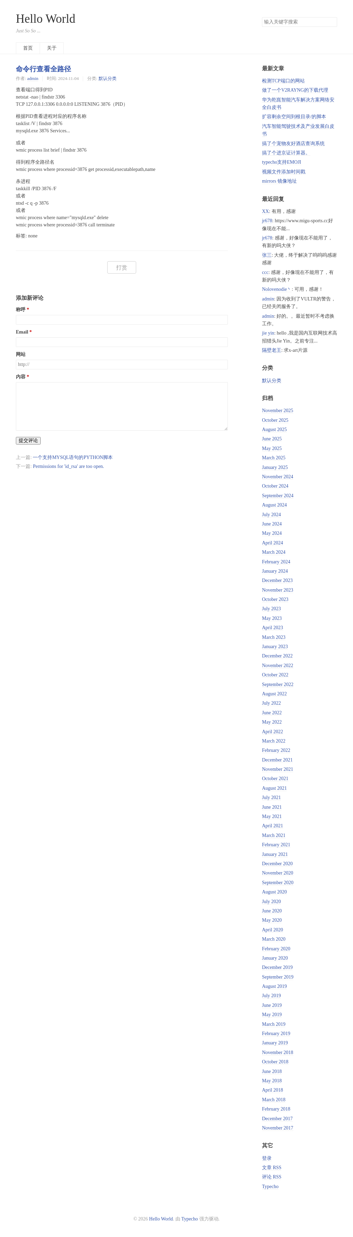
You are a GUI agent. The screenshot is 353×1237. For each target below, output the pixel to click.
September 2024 (277, 495)
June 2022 (272, 712)
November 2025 (277, 410)
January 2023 (275, 646)
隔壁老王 (271, 350)
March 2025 (273, 457)
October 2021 (275, 778)
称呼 (21, 309)
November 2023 (277, 590)
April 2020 (272, 929)
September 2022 (277, 684)
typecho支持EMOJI (281, 162)
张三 (267, 255)
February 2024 (276, 561)
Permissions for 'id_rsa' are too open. (68, 466)
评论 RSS (271, 1176)
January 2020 (275, 958)
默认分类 (108, 78)
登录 (267, 1158)
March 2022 (273, 741)
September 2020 (277, 882)
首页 (28, 48)
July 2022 (271, 703)
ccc (265, 272)
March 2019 (273, 1024)
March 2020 (273, 939)
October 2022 (275, 674)
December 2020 (277, 863)
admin (32, 78)
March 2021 (273, 835)
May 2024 (272, 533)
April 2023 (272, 627)
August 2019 (274, 986)
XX (265, 211)
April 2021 (272, 825)
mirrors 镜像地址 (279, 181)
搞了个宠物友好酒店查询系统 (293, 143)
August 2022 (274, 693)
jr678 (267, 220)
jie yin (268, 333)
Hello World (45, 18)
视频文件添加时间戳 (283, 171)
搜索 (331, 22)
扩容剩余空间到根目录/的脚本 (294, 116)
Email (22, 332)
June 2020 (272, 910)
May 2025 (272, 448)
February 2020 (276, 948)
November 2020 (277, 873)
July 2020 (271, 901)
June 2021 (272, 807)
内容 (21, 376)
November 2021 (277, 769)
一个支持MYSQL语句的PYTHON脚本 (73, 457)
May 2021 (272, 816)
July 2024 (271, 514)
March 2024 (273, 552)
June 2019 (272, 1005)
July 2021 (271, 797)
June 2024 (272, 524)
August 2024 (274, 505)
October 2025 (275, 420)
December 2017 (277, 1118)
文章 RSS (271, 1167)
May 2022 (272, 722)
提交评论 (28, 440)
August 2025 (274, 429)
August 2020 (274, 891)
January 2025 (275, 467)
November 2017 (277, 1128)
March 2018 (273, 1099)
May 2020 (272, 920)
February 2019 (276, 1033)
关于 (52, 48)
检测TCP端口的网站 (283, 80)
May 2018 (272, 1080)
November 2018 (277, 1052)
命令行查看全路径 (43, 69)
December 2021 (277, 760)
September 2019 (277, 977)
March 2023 (273, 637)
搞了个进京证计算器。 (286, 152)
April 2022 (272, 731)
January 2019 (275, 1042)
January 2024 (275, 571)
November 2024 (277, 476)
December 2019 (277, 967)
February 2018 (276, 1109)
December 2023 (277, 580)
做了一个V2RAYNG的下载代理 (295, 90)
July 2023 (271, 608)
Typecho (270, 1186)
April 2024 (272, 542)
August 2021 (274, 788)
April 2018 (272, 1090)
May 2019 (272, 1014)
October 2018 (275, 1061)
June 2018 (272, 1071)
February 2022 (276, 750)
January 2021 (275, 854)
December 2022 (277, 655)
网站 (21, 354)
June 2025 (272, 438)
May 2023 (272, 618)
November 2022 (277, 665)
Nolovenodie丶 (277, 289)
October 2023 (275, 599)
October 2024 (275, 486)
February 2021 (276, 844)
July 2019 (271, 995)
